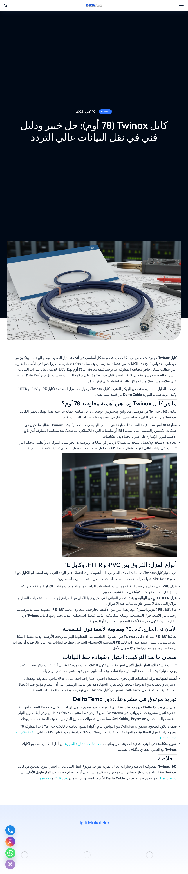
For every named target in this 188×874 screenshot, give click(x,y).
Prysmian (43, 778)
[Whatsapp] (10, 853)
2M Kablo (61, 778)
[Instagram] (10, 842)
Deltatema (168, 778)
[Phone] (10, 830)
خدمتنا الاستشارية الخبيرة (83, 744)
